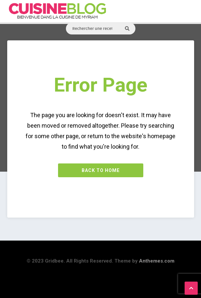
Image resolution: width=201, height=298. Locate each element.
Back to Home (101, 170)
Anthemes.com (156, 261)
